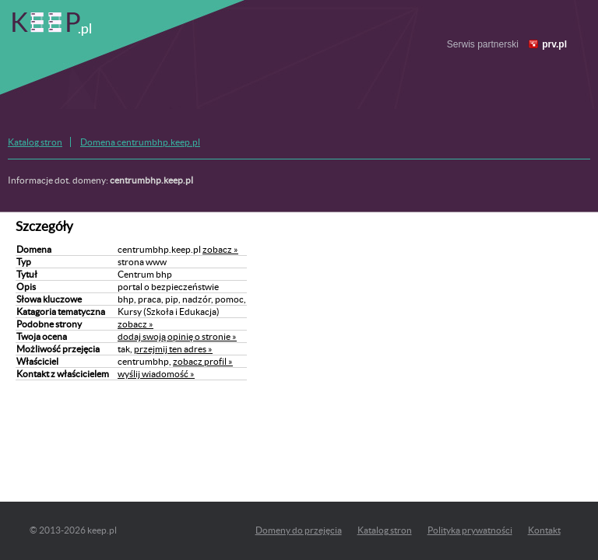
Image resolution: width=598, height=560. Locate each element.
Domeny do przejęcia (298, 530)
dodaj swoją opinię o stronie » (177, 336)
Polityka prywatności (469, 530)
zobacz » (220, 249)
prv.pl (554, 44)
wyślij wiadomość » (156, 374)
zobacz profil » (203, 361)
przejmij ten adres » (173, 349)
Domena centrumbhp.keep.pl (140, 142)
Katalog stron (35, 142)
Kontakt (544, 530)
